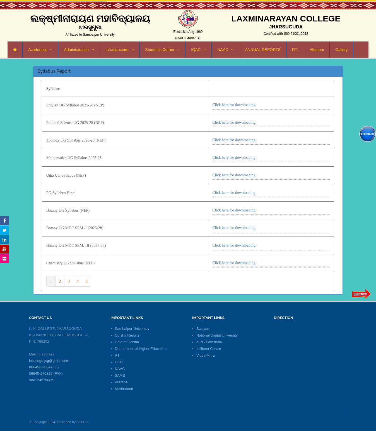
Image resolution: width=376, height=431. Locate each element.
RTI (295, 49)
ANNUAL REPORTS (263, 49)
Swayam (203, 329)
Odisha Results (127, 335)
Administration (79, 49)
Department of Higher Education (141, 349)
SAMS (120, 375)
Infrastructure (119, 49)
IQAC (198, 49)
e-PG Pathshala (209, 342)
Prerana (121, 382)
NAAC (225, 49)
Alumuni (317, 49)
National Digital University (217, 335)
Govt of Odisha (127, 342)
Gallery (341, 49)
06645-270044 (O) (44, 367)
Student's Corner (162, 49)
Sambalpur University (132, 329)
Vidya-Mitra (205, 355)
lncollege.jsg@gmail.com (49, 361)
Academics (40, 49)
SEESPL (83, 422)
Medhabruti (124, 389)
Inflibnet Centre (208, 349)
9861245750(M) (42, 380)
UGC (119, 362)
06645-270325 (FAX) (46, 373)
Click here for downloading (234, 105)
